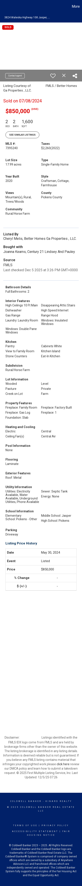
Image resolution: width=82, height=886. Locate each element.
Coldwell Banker (26, 801)
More (76, 6)
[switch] (52, 75)
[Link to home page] (4, 6)
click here (63, 764)
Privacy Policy (55, 825)
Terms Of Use (25, 825)
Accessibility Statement (35, 831)
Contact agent (15, 75)
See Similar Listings (22, 134)
